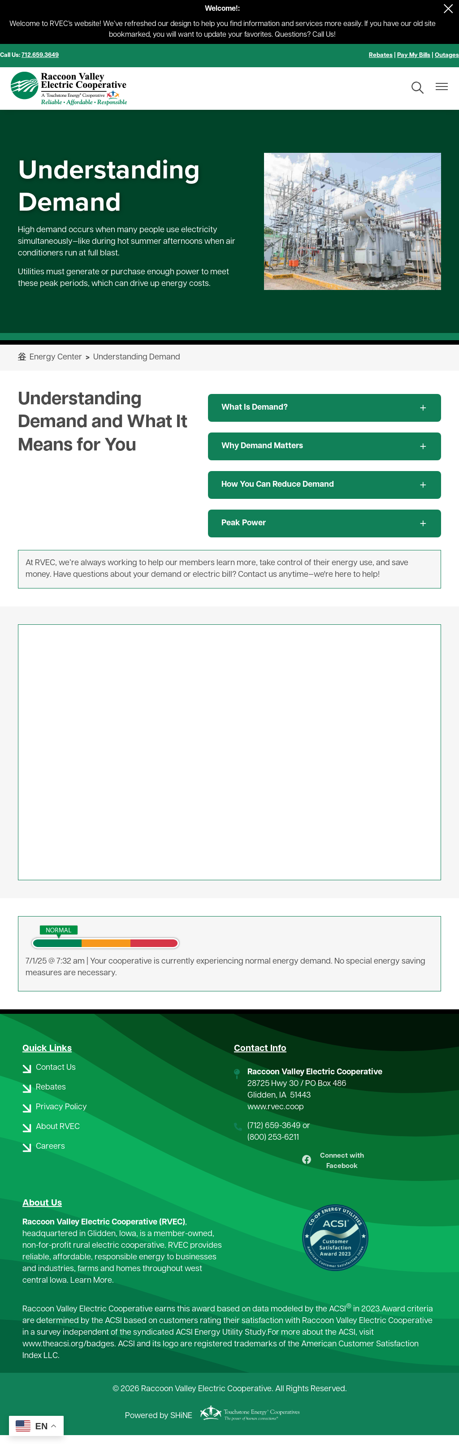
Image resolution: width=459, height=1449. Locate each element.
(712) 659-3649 (274, 1126)
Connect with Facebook (335, 1168)
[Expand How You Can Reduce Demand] (324, 485)
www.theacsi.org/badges (68, 1358)
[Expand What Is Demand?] (324, 408)
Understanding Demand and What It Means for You (102, 423)
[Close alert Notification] (448, 9)
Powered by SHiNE (158, 1430)
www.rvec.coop (275, 1107)
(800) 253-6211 (273, 1137)
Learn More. (92, 1294)
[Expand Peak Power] (324, 523)
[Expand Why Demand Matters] (324, 446)
